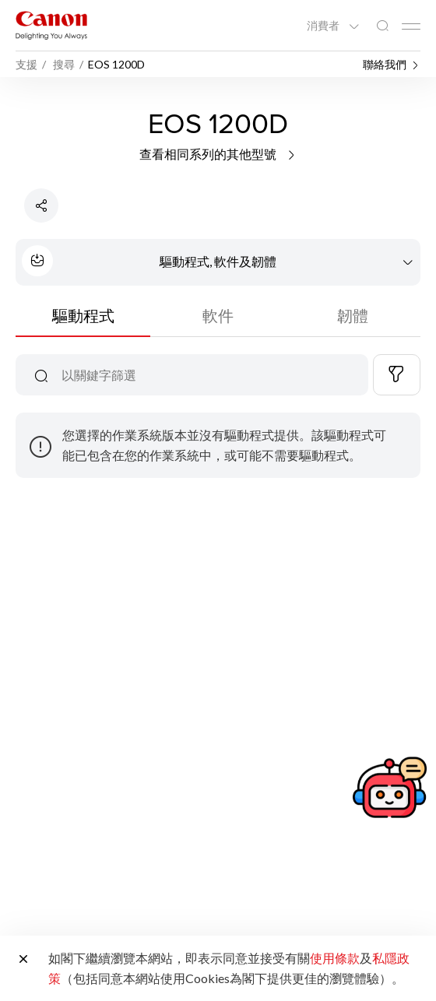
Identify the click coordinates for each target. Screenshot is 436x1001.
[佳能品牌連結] (51, 25)
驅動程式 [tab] (83, 315)
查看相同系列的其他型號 (218, 153)
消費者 (324, 25)
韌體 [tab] (352, 315)
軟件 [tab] (218, 315)
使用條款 (335, 957)
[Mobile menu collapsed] (411, 26)
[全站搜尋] (382, 26)
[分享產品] (41, 205)
